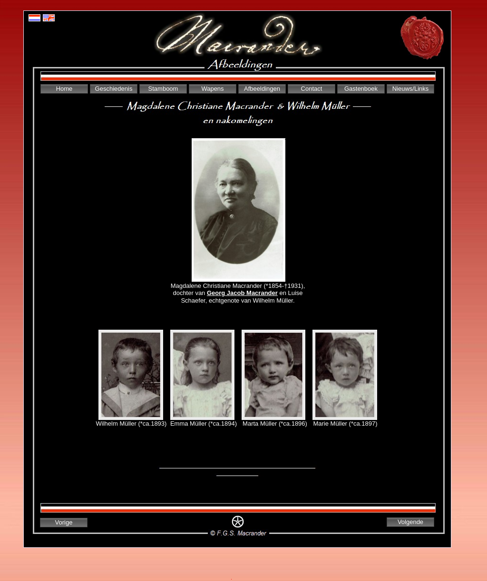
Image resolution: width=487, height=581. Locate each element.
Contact (311, 88)
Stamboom (163, 88)
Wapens (212, 88)
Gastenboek (361, 88)
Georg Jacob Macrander (242, 292)
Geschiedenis (114, 88)
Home (64, 88)
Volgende (410, 521)
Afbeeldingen (262, 88)
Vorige (64, 522)
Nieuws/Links (410, 88)
